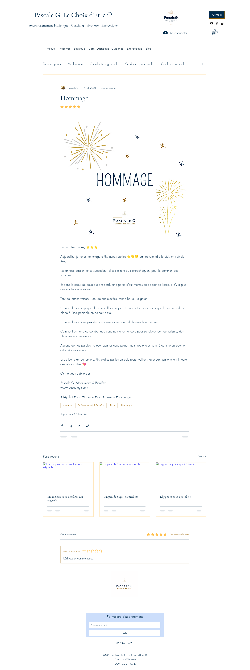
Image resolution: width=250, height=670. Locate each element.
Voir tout (202, 456)
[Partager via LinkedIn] (79, 425)
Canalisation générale (104, 64)
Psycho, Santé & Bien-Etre (74, 414)
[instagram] (222, 23)
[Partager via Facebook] (62, 425)
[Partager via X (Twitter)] (70, 425)
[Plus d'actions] (187, 88)
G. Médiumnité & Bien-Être (91, 405)
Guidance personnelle (139, 64)
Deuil (112, 405)
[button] (218, 32)
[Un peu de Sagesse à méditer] (125, 476)
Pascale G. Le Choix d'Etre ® (73, 15)
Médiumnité (75, 64)
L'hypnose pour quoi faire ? (176, 496)
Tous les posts (52, 64)
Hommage (126, 405)
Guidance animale (173, 64)
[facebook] (217, 23)
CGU (124, 663)
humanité (67, 405)
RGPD (133, 663)
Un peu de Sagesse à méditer (121, 496)
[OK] (124, 633)
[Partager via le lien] (87, 425)
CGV (117, 663)
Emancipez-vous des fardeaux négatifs (65, 498)
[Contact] (217, 15)
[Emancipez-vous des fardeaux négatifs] (68, 476)
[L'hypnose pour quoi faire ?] (181, 476)
